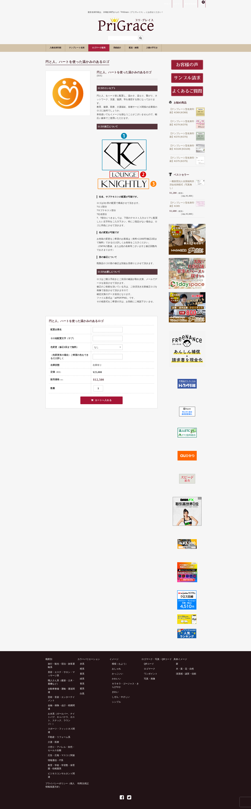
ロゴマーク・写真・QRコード (157, 659)
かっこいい (117, 673)
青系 (82, 683)
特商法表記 (83, 783)
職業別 (48, 659)
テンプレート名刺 (84, 47)
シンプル (116, 701)
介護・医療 (53, 741)
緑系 (82, 678)
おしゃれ (116, 668)
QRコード (149, 663)
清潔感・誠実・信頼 (186, 673)
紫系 (82, 688)
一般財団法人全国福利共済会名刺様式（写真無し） (182, 184)
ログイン (177, 4)
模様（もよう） (120, 663)
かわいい (116, 678)
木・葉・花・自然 (185, 668)
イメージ (113, 659)
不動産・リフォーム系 (59, 736)
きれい (115, 691)
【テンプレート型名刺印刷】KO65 (182, 204)
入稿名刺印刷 (57, 47)
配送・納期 (156, 47)
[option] (68, 92)
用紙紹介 (135, 47)
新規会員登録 (190, 4)
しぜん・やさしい (121, 696)
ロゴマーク (149, 668)
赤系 (82, 663)
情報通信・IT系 (55, 760)
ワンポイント (150, 673)
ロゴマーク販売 (112, 47)
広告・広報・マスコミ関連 (61, 755)
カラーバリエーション (88, 659)
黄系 (82, 673)
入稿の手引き (178, 47)
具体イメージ (180, 659)
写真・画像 (149, 678)
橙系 (82, 668)
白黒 (82, 693)
